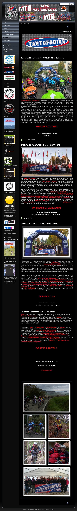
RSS (24, 509)
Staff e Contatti (6, 45)
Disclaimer (52, 509)
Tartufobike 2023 (26, 139)
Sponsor (5, 51)
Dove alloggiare (6, 47)
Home (22, 23)
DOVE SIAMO (6, 28)
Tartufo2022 (25, 218)
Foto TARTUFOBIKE (8, 49)
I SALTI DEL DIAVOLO (8, 34)
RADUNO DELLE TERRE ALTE (10, 31)
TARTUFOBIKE (7, 37)
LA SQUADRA (6, 25)
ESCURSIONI (6, 40)
